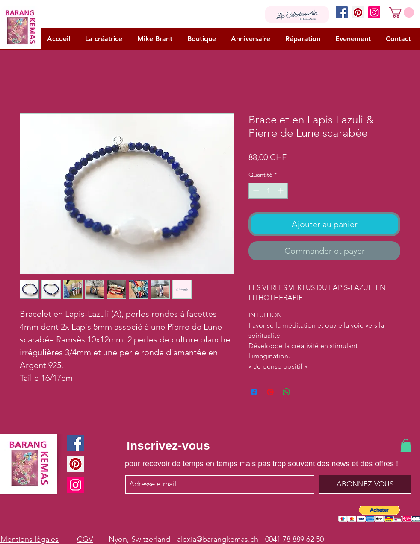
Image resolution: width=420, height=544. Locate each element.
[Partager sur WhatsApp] (286, 392)
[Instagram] (374, 12)
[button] (401, 12)
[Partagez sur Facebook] (254, 392)
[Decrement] (255, 190)
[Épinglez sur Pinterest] (270, 392)
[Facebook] (342, 12)
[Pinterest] (358, 12)
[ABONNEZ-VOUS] (365, 484)
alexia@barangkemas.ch (217, 539)
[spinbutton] (268, 190)
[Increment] (281, 190)
